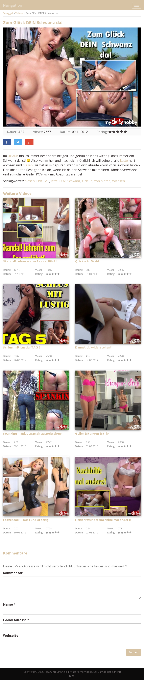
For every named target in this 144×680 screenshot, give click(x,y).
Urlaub (13, 156)
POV (62, 181)
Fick (39, 181)
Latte (124, 160)
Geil (46, 181)
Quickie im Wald (87, 261)
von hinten (102, 181)
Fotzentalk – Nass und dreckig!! (26, 520)
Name (8, 604)
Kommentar (13, 573)
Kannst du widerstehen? (93, 347)
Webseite (10, 635)
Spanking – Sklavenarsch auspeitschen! (32, 433)
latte (54, 181)
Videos (19, 13)
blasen (28, 165)
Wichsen (118, 181)
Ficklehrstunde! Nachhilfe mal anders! (103, 520)
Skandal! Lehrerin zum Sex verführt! (29, 261)
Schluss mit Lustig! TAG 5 (21, 347)
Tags (71, 676)
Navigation (12, 5)
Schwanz (73, 181)
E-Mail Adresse (15, 620)
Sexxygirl (8, 13)
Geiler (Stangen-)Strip (92, 433)
